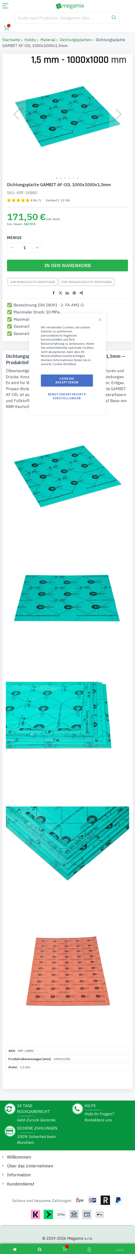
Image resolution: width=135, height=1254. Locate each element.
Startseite (11, 39)
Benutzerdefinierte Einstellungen (67, 396)
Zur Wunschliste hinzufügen (32, 275)
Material (47, 39)
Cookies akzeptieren (67, 380)
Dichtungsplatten (75, 39)
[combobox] (67, 18)
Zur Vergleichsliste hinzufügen (86, 275)
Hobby (30, 39)
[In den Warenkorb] (67, 258)
